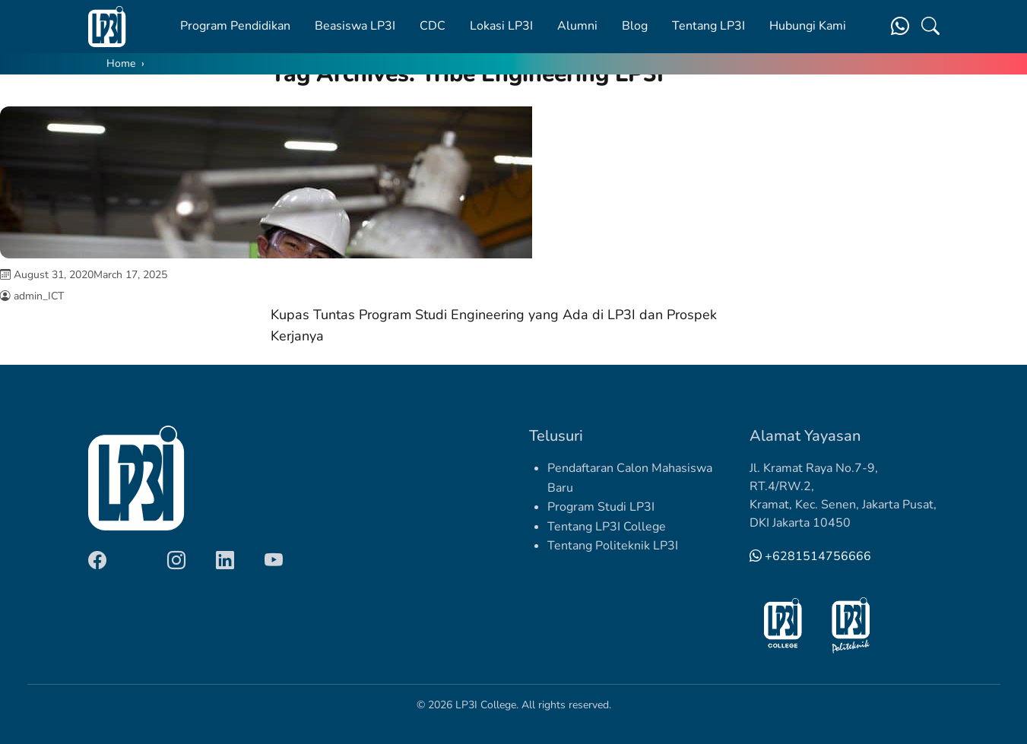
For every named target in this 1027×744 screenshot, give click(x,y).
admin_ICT (39, 296)
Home (120, 63)
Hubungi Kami (807, 25)
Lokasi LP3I (501, 25)
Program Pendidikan (235, 25)
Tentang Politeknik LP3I (612, 545)
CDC (432, 25)
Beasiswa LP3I (355, 25)
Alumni (577, 25)
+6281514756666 (810, 556)
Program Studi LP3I (601, 507)
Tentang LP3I (708, 25)
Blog (635, 25)
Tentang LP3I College (606, 526)
